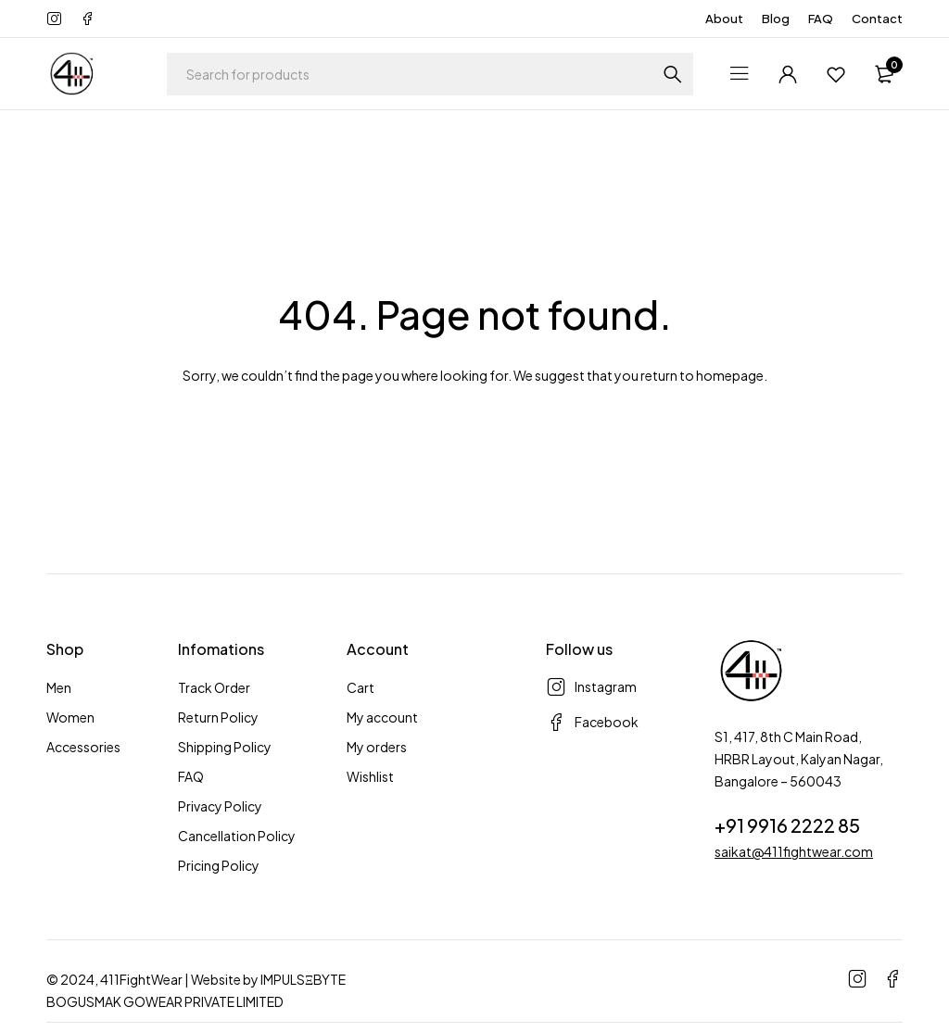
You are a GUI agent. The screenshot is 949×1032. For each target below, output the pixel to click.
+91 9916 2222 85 (787, 825)
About (724, 18)
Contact (877, 18)
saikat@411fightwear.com (794, 851)
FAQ (820, 18)
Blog (776, 18)
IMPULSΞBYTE (303, 979)
